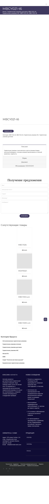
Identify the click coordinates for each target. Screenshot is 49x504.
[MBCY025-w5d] (24, 235)
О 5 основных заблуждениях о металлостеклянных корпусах (36, 413)
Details (25, 250)
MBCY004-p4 (24, 297)
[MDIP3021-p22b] (24, 261)
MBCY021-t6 (12, 135)
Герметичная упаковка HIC (31, 135)
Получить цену (8, 131)
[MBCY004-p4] (24, 287)
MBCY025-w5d (22, 245)
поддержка (16, 464)
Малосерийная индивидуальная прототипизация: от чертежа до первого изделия (36, 405)
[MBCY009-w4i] (24, 313)
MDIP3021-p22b (22, 271)
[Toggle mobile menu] (46, 4)
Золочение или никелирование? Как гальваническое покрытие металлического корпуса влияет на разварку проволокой (35, 394)
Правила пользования (32, 465)
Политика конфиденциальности (29, 464)
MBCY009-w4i (24, 323)
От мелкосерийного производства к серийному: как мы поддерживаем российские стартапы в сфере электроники (36, 422)
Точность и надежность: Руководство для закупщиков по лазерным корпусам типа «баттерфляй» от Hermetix (35, 382)
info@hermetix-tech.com (14, 444)
